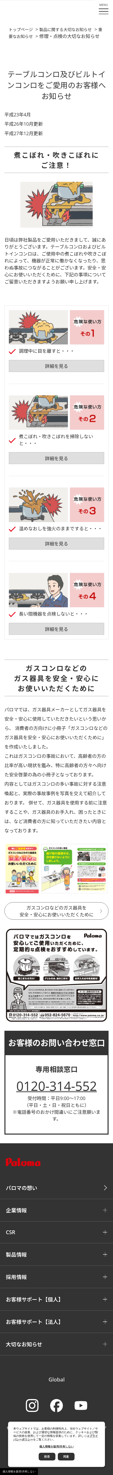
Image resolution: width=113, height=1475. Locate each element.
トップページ (21, 29)
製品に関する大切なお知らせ (65, 29)
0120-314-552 (56, 1086)
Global (57, 1379)
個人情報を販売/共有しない (18, 1471)
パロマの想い (21, 1188)
